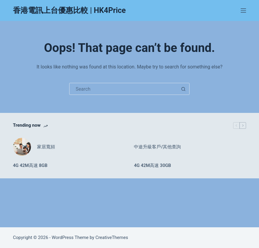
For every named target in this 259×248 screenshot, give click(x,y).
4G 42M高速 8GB (30, 165)
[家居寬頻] (22, 147)
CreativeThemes (111, 237)
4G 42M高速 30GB (152, 165)
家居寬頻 (46, 147)
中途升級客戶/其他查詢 (157, 147)
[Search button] (183, 89)
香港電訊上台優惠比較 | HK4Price (69, 10)
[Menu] (243, 10)
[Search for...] (123, 89)
